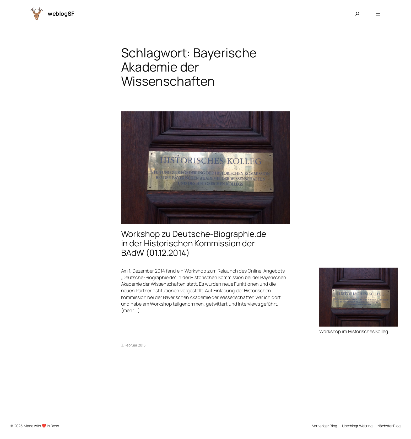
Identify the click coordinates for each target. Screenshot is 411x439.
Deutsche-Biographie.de (148, 277)
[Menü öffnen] (378, 13)
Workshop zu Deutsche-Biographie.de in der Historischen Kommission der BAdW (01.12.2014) (194, 243)
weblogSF (61, 14)
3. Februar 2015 (133, 345)
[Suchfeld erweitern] (357, 13)
